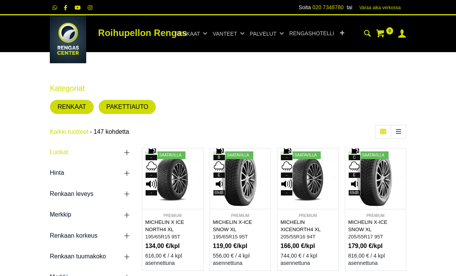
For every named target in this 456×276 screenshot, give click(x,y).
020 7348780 (328, 7)
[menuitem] (312, 34)
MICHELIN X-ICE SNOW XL (232, 225)
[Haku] (367, 34)
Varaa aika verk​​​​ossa (380, 7)
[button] (342, 34)
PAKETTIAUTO (127, 107)
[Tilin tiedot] (402, 34)
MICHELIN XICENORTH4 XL (300, 225)
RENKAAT (71, 107)
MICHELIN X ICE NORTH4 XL (164, 225)
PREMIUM (173, 216)
